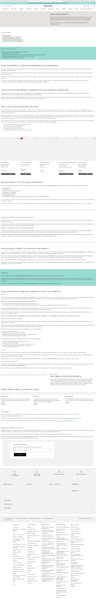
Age (14, 532)
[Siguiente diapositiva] (94, 157)
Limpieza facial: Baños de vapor (61, 549)
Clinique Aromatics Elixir (18, 565)
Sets (28, 539)
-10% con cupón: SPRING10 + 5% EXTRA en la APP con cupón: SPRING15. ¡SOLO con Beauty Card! (46, 3)
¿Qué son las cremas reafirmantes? (60, 585)
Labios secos (59, 574)
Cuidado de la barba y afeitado (76, 534)
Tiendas (82, 1)
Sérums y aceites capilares (33, 557)
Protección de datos (9, 518)
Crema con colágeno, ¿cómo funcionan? (77, 559)
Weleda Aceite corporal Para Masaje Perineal (48, 528)
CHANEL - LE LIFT (16, 552)
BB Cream (15, 560)
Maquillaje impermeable (32, 580)
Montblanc (15, 527)
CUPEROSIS (73, 586)
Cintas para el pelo (31, 561)
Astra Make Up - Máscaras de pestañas (19, 530)
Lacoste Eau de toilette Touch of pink (48, 556)
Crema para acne (31, 559)
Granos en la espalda (61, 595)
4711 (14, 584)
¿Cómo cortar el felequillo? (76, 569)
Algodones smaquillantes (33, 545)
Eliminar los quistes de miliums (77, 573)
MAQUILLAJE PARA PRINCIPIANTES (75, 580)
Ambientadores (30, 568)
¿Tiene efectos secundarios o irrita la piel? (12, 36)
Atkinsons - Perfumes (17, 536)
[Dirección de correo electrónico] (32, 450)
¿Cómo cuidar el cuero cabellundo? (61, 570)
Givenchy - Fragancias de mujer (18, 579)
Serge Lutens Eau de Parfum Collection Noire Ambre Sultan (48, 548)
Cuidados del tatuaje (75, 548)
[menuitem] (6, 9)
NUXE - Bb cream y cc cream (19, 544)
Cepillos (29, 527)
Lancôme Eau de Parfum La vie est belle (48, 544)
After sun (29, 563)
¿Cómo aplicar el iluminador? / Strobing (63, 582)
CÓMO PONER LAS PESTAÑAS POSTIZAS (61, 564)
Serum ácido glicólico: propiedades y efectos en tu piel (77, 556)
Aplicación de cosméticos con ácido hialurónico (13, 41)
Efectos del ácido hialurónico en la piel (11, 38)
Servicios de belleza (68, 1)
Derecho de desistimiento (35, 518)
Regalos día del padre (75, 529)
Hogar (76, 9)
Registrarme (20, 454)
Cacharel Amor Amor (17, 571)
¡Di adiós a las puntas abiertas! (75, 551)
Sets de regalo (5, 9)
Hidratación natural (7, 35)
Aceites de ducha (31, 551)
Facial (57, 9)
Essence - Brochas (17, 562)
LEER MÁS (3, 403)
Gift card (92, 1)
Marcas (36, 9)
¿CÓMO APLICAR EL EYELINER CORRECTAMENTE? (62, 538)
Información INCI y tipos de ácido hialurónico (13, 39)
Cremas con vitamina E (61, 588)
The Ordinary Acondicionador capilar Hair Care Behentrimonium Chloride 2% (48, 575)
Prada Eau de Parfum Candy (48, 541)
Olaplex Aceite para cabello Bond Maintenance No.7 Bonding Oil (48, 567)
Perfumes (43, 9)
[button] (48, 500)
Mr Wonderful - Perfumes (18, 569)
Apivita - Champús (17, 550)
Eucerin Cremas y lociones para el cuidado (19, 539)
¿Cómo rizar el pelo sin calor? (62, 567)
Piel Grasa (73, 577)
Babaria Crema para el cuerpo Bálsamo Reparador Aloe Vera (48, 559)
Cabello (70, 9)
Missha (14, 573)
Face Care (29, 583)
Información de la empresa (21, 518)
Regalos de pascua (75, 536)
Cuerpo (64, 9)
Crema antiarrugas (31, 543)
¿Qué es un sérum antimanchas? (60, 558)
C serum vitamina (31, 574)
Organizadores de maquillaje (33, 541)
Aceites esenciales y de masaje (32, 554)
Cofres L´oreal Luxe (31, 529)
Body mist (29, 565)
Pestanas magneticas (75, 571)
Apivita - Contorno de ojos (19, 534)
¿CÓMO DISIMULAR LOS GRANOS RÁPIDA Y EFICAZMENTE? (61, 578)
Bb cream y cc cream (31, 576)
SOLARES (21, 9)
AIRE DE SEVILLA (16, 556)
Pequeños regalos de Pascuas (77, 544)
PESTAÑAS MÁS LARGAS (61, 555)
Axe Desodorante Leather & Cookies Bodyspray (48, 571)
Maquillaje (51, 9)
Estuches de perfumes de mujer (33, 536)
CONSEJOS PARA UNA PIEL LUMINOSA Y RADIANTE (77, 566)
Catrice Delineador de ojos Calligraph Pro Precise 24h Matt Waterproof (48, 580)
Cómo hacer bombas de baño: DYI (76, 584)
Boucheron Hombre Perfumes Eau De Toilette (19, 576)
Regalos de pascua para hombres (76, 542)
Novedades (29, 9)
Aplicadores (30, 547)
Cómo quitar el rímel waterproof (60, 530)
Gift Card (14, 9)
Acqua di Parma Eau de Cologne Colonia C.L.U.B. (47, 536)
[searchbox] (13, 5)
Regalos (87, 1)
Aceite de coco (59, 541)
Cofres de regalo (74, 531)
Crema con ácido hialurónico (62, 527)
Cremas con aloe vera (61, 532)
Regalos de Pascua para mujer (77, 539)
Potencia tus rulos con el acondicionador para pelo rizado (62, 545)
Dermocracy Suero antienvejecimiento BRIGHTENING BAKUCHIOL (47, 552)
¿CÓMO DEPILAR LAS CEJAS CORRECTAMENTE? (62, 552)
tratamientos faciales (27, 436)
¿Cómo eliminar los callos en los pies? (62, 535)
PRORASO (15, 554)
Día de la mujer (74, 527)
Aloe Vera (58, 597)
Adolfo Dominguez (17, 567)
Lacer (14, 582)
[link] (9, 156)
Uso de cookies (8, 519)
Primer (28, 572)
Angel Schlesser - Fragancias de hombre (19, 547)
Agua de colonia (74, 575)
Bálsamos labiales (31, 533)
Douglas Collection (86, 9)
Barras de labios (31, 578)
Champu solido (74, 546)
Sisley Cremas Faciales (18, 558)
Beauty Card (77, 1)
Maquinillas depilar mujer (32, 531)
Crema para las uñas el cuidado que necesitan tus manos (62, 592)
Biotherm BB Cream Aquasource (46, 563)
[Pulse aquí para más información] (66, 3)
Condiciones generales (48, 518)
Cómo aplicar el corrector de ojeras (62, 561)
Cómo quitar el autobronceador (74, 563)
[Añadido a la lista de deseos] (17, 138)
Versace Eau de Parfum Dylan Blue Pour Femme (48, 539)
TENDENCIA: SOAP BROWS (62, 572)
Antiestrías (29, 570)
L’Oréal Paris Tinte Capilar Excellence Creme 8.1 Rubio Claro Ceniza (48, 532)
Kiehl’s (14, 542)
